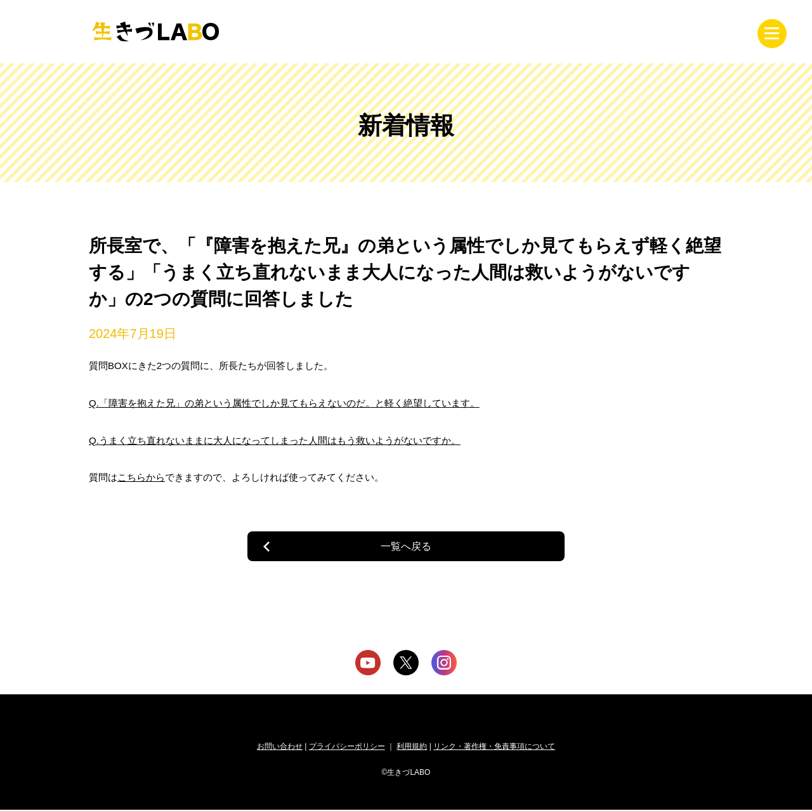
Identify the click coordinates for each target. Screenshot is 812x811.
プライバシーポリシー (347, 747)
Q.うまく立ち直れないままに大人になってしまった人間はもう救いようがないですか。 (275, 440)
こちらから (141, 477)
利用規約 (411, 747)
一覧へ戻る (406, 546)
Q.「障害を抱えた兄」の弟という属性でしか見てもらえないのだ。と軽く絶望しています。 (284, 403)
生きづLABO (155, 32)
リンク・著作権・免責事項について (494, 747)
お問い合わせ (280, 747)
